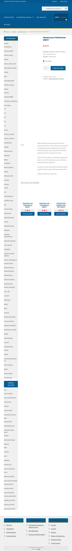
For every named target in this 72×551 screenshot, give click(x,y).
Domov (8, 32)
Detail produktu (27, 218)
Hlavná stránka (9, 17)
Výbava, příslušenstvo (58, 536)
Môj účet (54, 1)
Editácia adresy (11, 532)
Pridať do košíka (58, 68)
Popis (22, 149)
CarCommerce (55, 543)
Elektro (53, 532)
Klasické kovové (22, 32)
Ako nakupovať (41, 17)
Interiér (53, 525)
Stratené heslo (63, 1)
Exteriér (53, 529)
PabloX (38, 549)
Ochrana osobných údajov (37, 534)
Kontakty (7, 24)
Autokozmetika (56, 540)
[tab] (28, 149)
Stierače (14, 32)
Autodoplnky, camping (24, 17)
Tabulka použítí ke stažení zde (47, 178)
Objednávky (10, 529)
